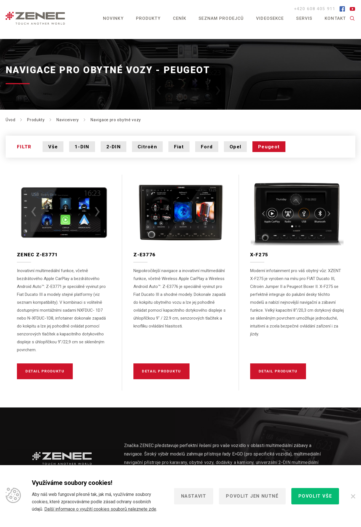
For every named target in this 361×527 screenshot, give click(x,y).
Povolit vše (315, 496)
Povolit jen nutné (252, 496)
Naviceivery (67, 120)
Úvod (11, 120)
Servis (304, 18)
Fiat (179, 146)
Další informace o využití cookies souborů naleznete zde (100, 509)
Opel (235, 146)
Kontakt (335, 18)
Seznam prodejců (221, 18)
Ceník (179, 18)
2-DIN (113, 146)
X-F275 (259, 254)
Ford (207, 146)
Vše (53, 146)
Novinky (113, 18)
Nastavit (193, 496)
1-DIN (82, 146)
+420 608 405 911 (315, 8)
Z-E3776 (144, 254)
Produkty (148, 18)
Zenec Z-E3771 (37, 254)
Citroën (147, 146)
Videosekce (270, 18)
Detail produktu (44, 371)
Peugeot (269, 146)
